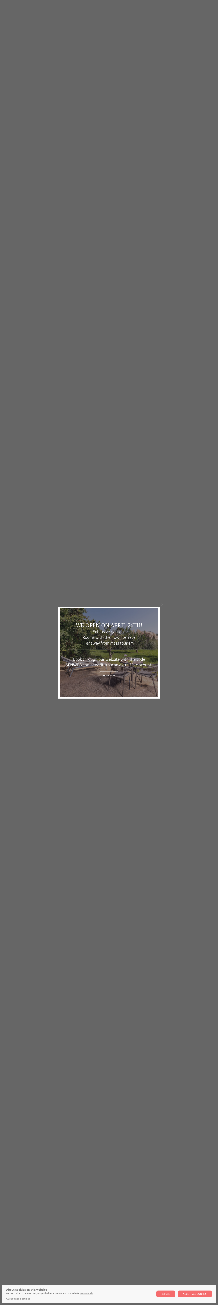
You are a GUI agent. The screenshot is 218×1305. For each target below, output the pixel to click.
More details (86, 1293)
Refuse (166, 1294)
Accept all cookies (195, 1294)
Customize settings (18, 1298)
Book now (109, 675)
